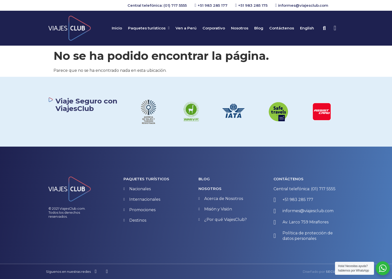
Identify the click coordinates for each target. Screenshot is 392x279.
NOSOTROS (210, 188)
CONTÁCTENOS (289, 179)
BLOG (204, 179)
